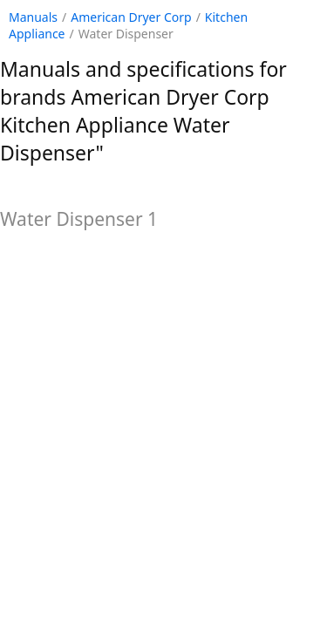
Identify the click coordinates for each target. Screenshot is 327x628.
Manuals (33, 17)
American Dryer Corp (131, 17)
